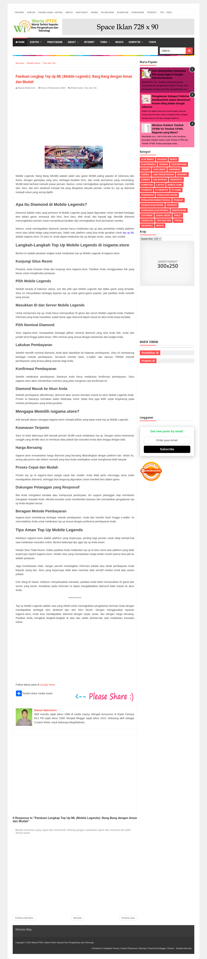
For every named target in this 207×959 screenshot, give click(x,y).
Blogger (162, 948)
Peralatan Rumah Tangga (155, 200)
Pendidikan (137, 12)
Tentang (19, 12)
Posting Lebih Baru (24, 918)
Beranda (78, 918)
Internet (89, 42)
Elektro (34, 42)
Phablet (178, 200)
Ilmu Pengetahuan (163, 174)
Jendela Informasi (184, 948)
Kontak (31, 12)
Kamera (145, 179)
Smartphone (179, 210)
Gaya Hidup (82, 12)
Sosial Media (163, 215)
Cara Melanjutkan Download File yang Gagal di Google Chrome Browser (169, 74)
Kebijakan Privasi (111, 948)
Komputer (134, 42)
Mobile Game (77, 88)
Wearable (147, 225)
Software (147, 215)
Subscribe (167, 449)
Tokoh (152, 42)
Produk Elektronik (152, 205)
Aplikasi (162, 159)
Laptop (160, 185)
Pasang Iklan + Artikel (50, 12)
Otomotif (146, 190)
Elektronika (148, 164)
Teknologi (147, 220)
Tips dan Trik (90, 88)
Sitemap (142, 948)
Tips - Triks (166, 12)
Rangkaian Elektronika (155, 210)
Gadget (72, 42)
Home (20, 42)
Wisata (119, 42)
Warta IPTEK (37, 942)
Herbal (94, 12)
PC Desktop (161, 190)
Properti (152, 12)
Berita (69, 12)
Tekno (103, 42)
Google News (47, 684)
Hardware (175, 169)
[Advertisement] (75, 116)
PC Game (176, 190)
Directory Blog (23, 929)
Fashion (163, 164)
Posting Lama (128, 918)
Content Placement (128, 948)
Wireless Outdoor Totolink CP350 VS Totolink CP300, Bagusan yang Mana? (168, 129)
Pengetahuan (54, 42)
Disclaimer (97, 948)
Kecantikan (107, 12)
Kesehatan (122, 12)
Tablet (178, 215)
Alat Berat (147, 159)
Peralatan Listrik (167, 195)
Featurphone (178, 164)
